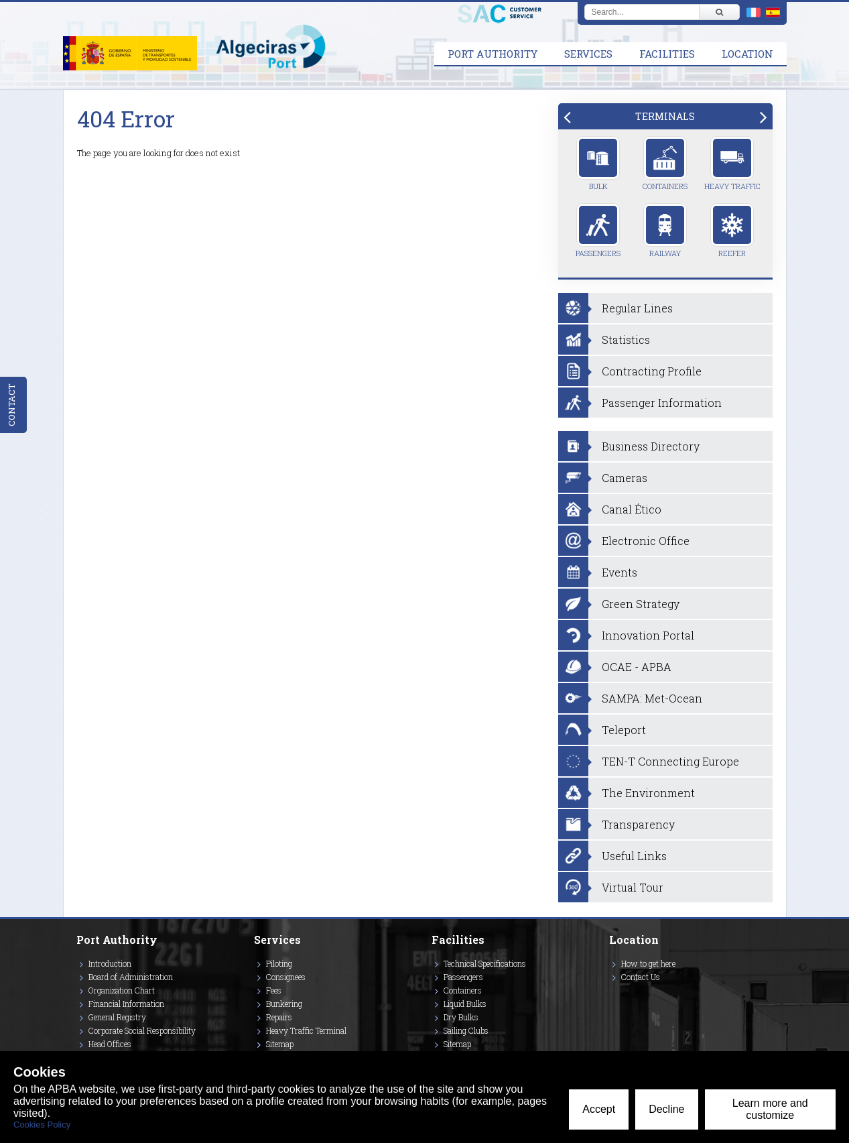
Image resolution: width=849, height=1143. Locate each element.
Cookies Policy (41, 1125)
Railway (665, 230)
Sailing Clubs (466, 1030)
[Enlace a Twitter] (609, 996)
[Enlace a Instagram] (612, 996)
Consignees (286, 976)
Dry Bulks (461, 1017)
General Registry (117, 1017)
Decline (666, 1109)
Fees (273, 990)
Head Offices (109, 1043)
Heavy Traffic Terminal (306, 1030)
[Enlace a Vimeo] (614, 996)
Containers (665, 163)
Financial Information (126, 1003)
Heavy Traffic (732, 163)
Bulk (598, 163)
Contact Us (640, 976)
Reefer (732, 230)
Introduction (109, 963)
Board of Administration (130, 976)
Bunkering (284, 1003)
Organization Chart (121, 990)
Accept (598, 1109)
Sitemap (279, 1043)
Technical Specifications (485, 963)
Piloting (279, 963)
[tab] (665, 116)
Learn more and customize (770, 1109)
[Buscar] (719, 12)
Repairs (279, 1017)
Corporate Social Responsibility (142, 1030)
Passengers (598, 230)
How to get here (648, 963)
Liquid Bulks (465, 1003)
